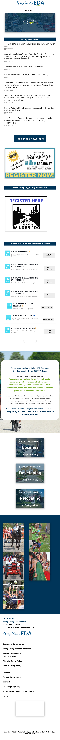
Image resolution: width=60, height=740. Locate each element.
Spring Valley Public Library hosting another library (26, 74)
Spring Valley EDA (30, 3)
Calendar (7, 672)
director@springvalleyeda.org (21, 627)
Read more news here (30, 138)
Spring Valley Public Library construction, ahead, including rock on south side (29, 109)
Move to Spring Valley (12, 661)
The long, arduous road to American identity (23, 67)
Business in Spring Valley (13, 644)
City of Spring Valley (11, 686)
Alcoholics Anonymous (23, 328)
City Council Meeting (22, 315)
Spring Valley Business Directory (17, 648)
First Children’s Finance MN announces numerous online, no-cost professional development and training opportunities (28, 120)
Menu (31, 10)
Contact (6, 682)
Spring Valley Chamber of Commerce (18, 691)
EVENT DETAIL (48, 255)
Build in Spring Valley (12, 665)
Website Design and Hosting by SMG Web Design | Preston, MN (37, 733)
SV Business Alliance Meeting (23, 305)
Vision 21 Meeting (19, 251)
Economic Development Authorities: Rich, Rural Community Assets (29, 45)
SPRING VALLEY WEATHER (30, 708)
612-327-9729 (14, 624)
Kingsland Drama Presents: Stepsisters (24, 265)
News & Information (12, 677)
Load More (30, 341)
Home (5, 696)
